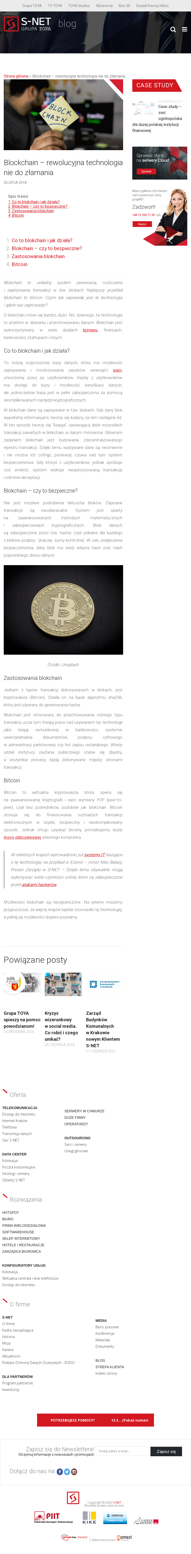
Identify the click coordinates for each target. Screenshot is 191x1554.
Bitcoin (19, 264)
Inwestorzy (10, 1389)
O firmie (8, 1323)
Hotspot (10, 1213)
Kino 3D (124, 6)
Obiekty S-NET (13, 1180)
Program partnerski (17, 1383)
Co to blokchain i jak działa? (42, 240)
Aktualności (11, 1356)
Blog (100, 1360)
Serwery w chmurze (84, 1111)
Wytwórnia (104, 6)
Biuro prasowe (107, 1327)
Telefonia (9, 1127)
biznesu (90, 329)
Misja (6, 1343)
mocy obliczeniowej (22, 837)
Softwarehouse (18, 1232)
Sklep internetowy (21, 1239)
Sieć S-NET (10, 1140)
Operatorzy (76, 1124)
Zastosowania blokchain (38, 256)
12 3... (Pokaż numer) (129, 1420)
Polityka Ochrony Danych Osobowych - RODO (38, 1362)
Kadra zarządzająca (17, 1330)
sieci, (117, 370)
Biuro (7, 1219)
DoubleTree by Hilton (152, 6)
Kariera (7, 1349)
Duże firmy (75, 1118)
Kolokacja (10, 1160)
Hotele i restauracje (23, 1245)
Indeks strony (106, 1373)
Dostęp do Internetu (18, 1114)
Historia (8, 1336)
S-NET (117, 1502)
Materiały (103, 1340)
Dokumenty (105, 1346)
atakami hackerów (39, 884)
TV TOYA (55, 6)
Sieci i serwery (75, 1144)
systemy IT (94, 854)
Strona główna (16, 76)
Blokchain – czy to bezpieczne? (47, 248)
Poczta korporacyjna (18, 1167)
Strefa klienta (110, 1367)
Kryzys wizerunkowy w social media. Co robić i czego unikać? (61, 1026)
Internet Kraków (14, 1120)
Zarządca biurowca (21, 1251)
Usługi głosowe (76, 1150)
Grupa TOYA (32, 6)
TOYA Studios (79, 6)
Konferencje (105, 1333)
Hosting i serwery (15, 1173)
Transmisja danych (17, 1133)
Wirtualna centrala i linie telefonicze (30, 1278)
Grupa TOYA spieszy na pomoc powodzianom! (22, 1020)
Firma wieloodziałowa (24, 1226)
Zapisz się (166, 1451)
